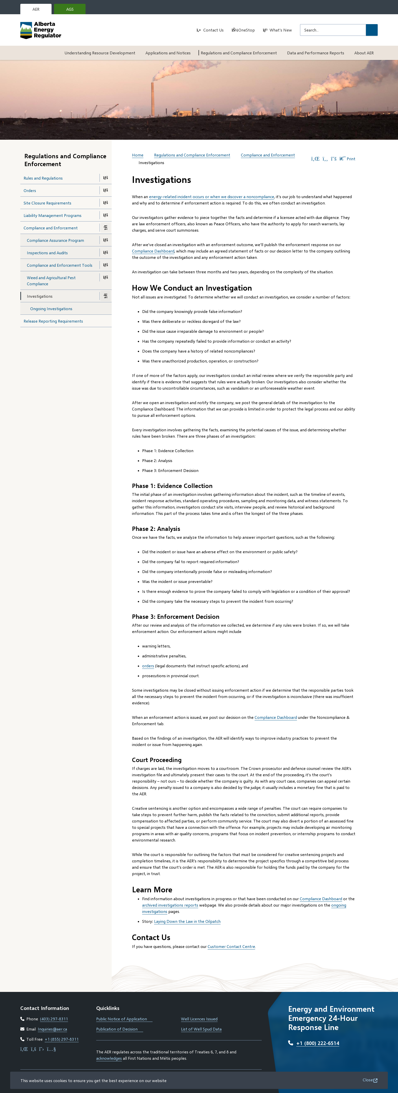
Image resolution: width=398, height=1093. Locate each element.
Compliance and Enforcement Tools (59, 265)
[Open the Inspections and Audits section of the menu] (106, 252)
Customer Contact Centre (231, 946)
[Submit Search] (372, 30)
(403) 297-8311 (54, 1018)
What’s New (281, 29)
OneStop (246, 29)
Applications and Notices (168, 52)
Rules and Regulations (43, 178)
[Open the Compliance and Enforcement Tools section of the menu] (106, 265)
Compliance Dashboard (153, 250)
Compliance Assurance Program (55, 240)
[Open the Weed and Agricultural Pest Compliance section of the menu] (106, 277)
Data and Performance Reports (315, 52)
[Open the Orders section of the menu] (106, 190)
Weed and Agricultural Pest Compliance (51, 280)
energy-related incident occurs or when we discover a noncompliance (211, 196)
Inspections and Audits (47, 252)
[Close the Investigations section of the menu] (106, 296)
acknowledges (109, 1058)
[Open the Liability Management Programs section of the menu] (106, 215)
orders (148, 665)
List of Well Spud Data (201, 1028)
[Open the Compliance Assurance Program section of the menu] (106, 240)
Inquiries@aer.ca (52, 1028)
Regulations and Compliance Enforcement (239, 52)
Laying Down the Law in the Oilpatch (187, 921)
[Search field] (333, 30)
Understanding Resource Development (99, 52)
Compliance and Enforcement (51, 227)
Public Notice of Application (124, 1018)
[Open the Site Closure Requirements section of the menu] (106, 203)
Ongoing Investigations (51, 308)
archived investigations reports (170, 904)
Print (347, 158)
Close (368, 1079)
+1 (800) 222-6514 (317, 1043)
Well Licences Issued (199, 1018)
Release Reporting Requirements (53, 321)
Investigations (40, 296)
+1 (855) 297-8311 (62, 1039)
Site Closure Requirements (47, 202)
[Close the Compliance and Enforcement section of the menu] (106, 228)
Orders (30, 190)
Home (137, 154)
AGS (73, 10)
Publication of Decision (119, 1028)
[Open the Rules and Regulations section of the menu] (106, 178)
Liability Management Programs (52, 215)
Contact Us (213, 29)
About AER (364, 52)
